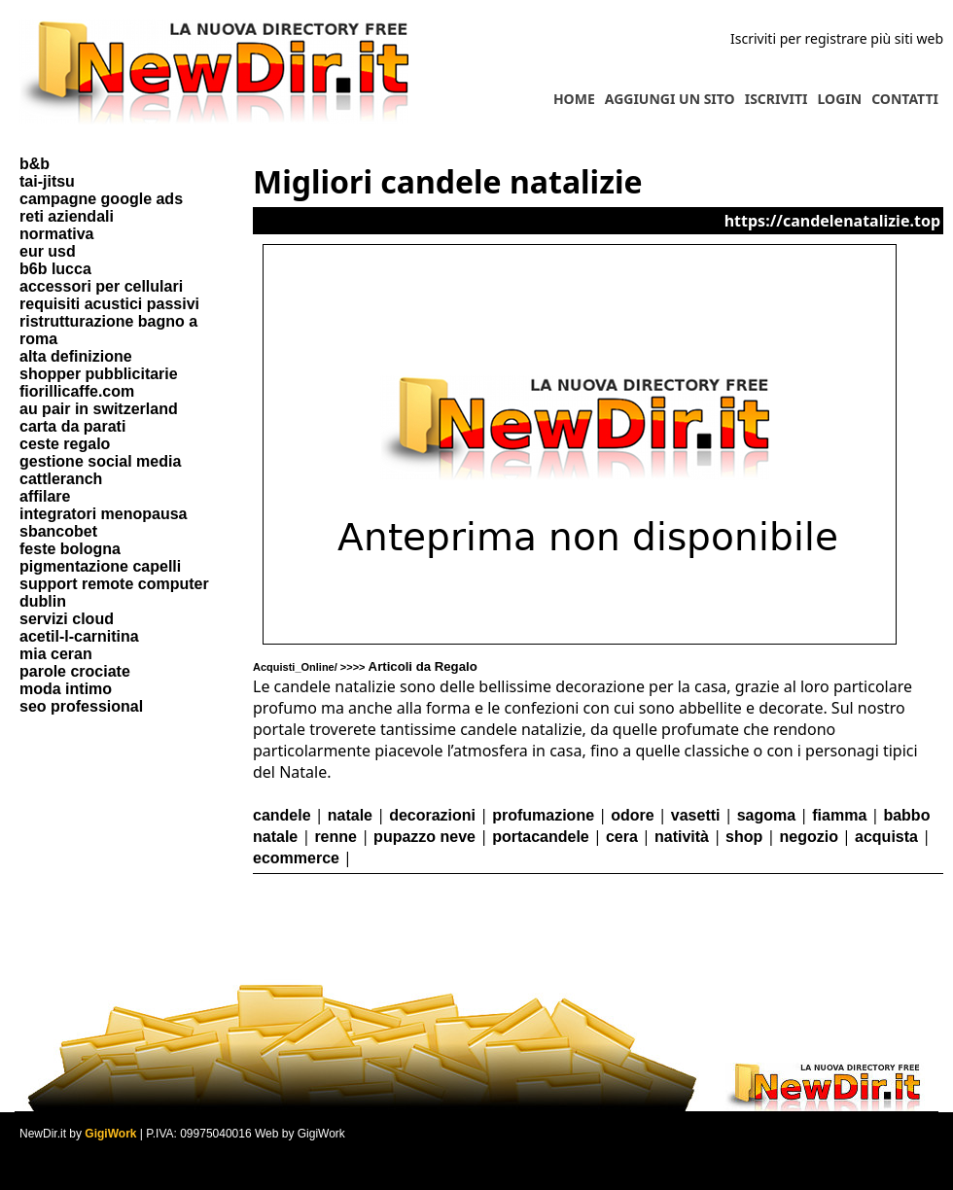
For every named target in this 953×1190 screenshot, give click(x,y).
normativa (56, 234)
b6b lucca (55, 269)
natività (681, 836)
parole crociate (74, 671)
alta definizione (75, 356)
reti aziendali (66, 216)
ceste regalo (64, 444)
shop (743, 836)
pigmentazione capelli (100, 566)
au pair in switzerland (98, 409)
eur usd (47, 251)
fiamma (839, 815)
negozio (808, 836)
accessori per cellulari (101, 286)
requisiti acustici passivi (109, 304)
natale (350, 815)
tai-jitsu (47, 181)
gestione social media (100, 461)
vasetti (696, 815)
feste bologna (70, 549)
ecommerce (296, 858)
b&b (34, 164)
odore (632, 815)
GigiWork (110, 1133)
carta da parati (72, 426)
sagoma (766, 815)
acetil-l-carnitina (79, 636)
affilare (44, 496)
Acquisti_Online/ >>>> (365, 667)
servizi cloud (66, 619)
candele (282, 815)
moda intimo (65, 689)
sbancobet (58, 531)
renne (335, 836)
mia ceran (55, 654)
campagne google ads (101, 199)
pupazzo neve (424, 836)
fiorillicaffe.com (76, 391)
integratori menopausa (103, 514)
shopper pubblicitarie (98, 374)
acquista (886, 836)
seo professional (81, 706)
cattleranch (60, 479)
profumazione (543, 815)
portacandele (540, 836)
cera (622, 836)
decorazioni (432, 815)
